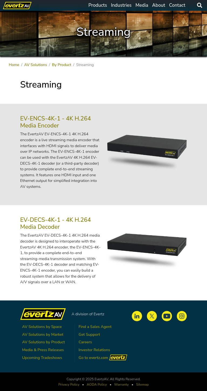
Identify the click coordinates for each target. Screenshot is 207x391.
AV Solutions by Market (42, 334)
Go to (102, 357)
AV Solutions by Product (43, 342)
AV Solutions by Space (42, 326)
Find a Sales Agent (94, 326)
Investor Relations (94, 349)
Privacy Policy (68, 384)
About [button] (158, 5)
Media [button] (142, 5)
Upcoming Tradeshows (42, 357)
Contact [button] (177, 5)
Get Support (89, 334)
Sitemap (142, 384)
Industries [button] (121, 5)
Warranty (121, 384)
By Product (61, 64)
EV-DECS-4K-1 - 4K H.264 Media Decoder (55, 223)
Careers (85, 342)
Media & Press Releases (43, 349)
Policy (97, 384)
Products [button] (97, 5)
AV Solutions (35, 64)
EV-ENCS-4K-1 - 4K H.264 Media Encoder (55, 122)
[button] (147, 152)
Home (14, 64)
